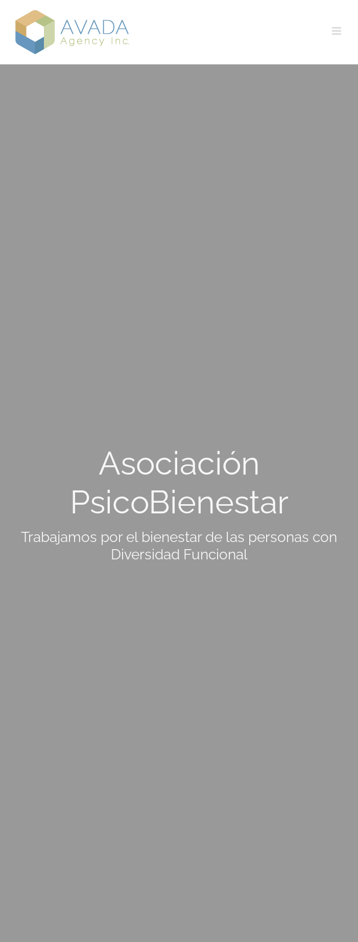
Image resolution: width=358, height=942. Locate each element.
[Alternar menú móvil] (337, 31)
